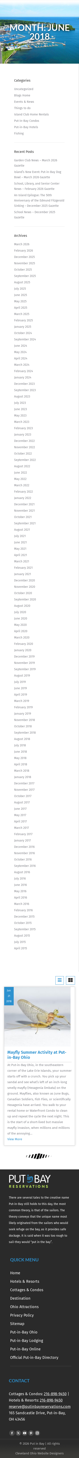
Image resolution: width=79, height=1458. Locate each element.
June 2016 (20, 885)
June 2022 (20, 472)
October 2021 (23, 517)
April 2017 (20, 821)
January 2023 (22, 434)
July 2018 (20, 745)
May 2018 (20, 758)
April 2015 (20, 948)
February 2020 (23, 644)
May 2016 (20, 891)
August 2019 (22, 675)
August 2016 (22, 872)
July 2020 (20, 612)
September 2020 (25, 599)
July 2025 (20, 289)
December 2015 (24, 916)
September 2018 (25, 732)
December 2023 (24, 384)
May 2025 (20, 301)
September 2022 (25, 460)
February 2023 (23, 428)
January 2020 (22, 650)
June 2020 (20, 618)
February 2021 (23, 568)
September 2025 (25, 276)
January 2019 (22, 713)
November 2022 (24, 447)
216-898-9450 (55, 1394)
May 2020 (20, 625)
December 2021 (24, 504)
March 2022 (21, 485)
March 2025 (21, 314)
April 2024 (20, 358)
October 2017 (22, 796)
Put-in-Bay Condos (26, 121)
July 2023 (20, 403)
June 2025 (20, 295)
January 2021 (22, 574)
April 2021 (20, 555)
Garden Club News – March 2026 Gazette (35, 163)
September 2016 (25, 866)
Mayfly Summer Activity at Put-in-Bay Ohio (36, 1055)
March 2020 (21, 637)
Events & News (24, 102)
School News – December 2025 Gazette (34, 214)
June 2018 (20, 752)
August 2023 (22, 396)
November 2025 (24, 263)
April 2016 (20, 897)
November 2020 (24, 587)
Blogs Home (22, 95)
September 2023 (25, 390)
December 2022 (24, 441)
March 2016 (21, 904)
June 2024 (20, 346)
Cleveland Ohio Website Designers (39, 1453)
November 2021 (24, 510)
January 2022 (22, 498)
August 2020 (22, 606)
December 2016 (24, 847)
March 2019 (21, 701)
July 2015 (20, 942)
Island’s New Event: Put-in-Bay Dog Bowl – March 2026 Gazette (37, 174)
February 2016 (23, 910)
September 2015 (25, 929)
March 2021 (21, 561)
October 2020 (23, 593)
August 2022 (22, 466)
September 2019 (25, 669)
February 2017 (23, 834)
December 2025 (24, 257)
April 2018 (20, 764)
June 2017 (20, 809)
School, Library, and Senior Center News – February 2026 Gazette (36, 186)
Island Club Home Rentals (31, 114)
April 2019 (20, 694)
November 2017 (24, 790)
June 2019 (20, 688)
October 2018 (23, 726)
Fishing (19, 133)
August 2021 (22, 530)
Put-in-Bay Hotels (26, 127)
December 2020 (24, 580)
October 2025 (23, 269)
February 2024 (23, 371)
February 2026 (23, 250)
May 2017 (20, 815)
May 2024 (20, 352)
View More (14, 1139)
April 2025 (20, 308)
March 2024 (21, 365)
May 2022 (20, 479)
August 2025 (22, 282)
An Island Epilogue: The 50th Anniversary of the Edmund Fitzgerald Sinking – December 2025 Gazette (39, 200)
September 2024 (25, 339)
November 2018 (24, 720)
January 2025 (22, 327)
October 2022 (23, 453)
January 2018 (22, 777)
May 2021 (20, 549)
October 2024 (23, 333)
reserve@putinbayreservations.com (40, 1406)
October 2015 (23, 923)
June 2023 (20, 409)
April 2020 (20, 631)
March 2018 (21, 771)
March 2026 (21, 244)
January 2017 (22, 840)
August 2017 (22, 802)
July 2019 (20, 682)
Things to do (22, 108)
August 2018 (22, 739)
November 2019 (24, 663)
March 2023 (21, 422)
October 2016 (23, 859)
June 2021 (20, 542)
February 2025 (23, 320)
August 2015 (22, 935)
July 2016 (20, 878)
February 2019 (23, 707)
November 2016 (24, 853)
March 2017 (21, 828)
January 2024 (22, 377)
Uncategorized (23, 89)
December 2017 (24, 783)
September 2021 (25, 523)
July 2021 (20, 536)
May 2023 (20, 415)
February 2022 (23, 491)
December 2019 (24, 656)
